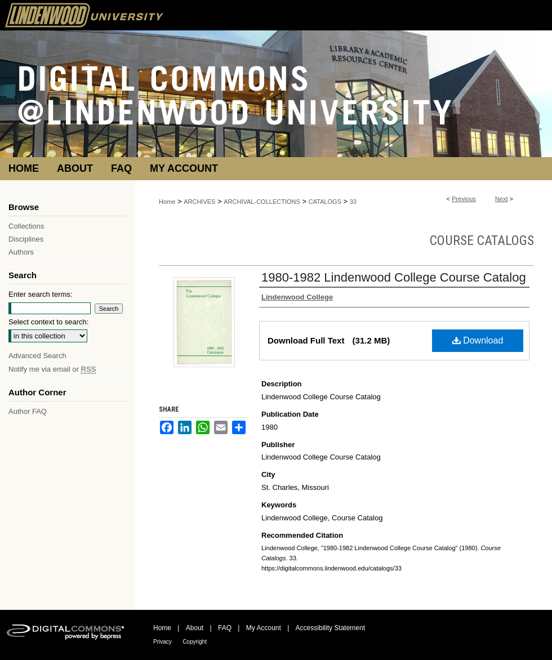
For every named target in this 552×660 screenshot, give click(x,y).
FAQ (225, 628)
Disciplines (25, 239)
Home (167, 201)
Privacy (162, 642)
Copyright (194, 642)
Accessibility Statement (330, 628)
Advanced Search (37, 355)
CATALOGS (325, 201)
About (194, 628)
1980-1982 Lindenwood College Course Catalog (393, 277)
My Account (263, 628)
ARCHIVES (199, 201)
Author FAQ (27, 411)
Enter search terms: (40, 294)
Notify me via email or (52, 369)
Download (478, 340)
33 (353, 201)
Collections (26, 226)
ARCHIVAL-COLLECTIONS (262, 201)
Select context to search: (48, 322)
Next (501, 198)
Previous (464, 198)
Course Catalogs (482, 240)
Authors (21, 252)
